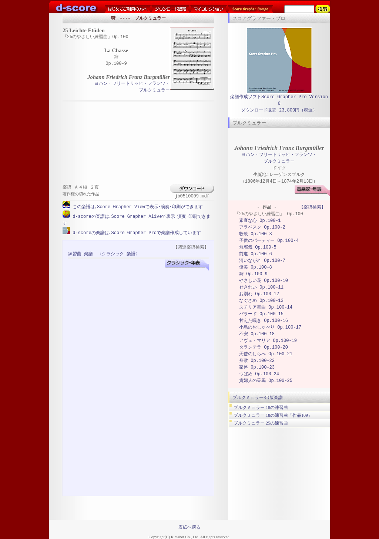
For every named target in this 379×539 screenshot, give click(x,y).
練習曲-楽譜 (80, 253)
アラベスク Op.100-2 (262, 227)
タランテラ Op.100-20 (263, 347)
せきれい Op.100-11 (261, 287)
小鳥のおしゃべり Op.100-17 (270, 327)
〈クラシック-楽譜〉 (118, 253)
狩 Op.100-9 (253, 274)
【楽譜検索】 (312, 207)
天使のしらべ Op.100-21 (265, 354)
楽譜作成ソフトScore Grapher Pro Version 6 (279, 100)
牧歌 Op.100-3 (255, 234)
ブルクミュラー (154, 90)
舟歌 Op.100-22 (257, 360)
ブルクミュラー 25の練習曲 (261, 423)
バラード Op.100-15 (261, 314)
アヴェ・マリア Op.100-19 (268, 340)
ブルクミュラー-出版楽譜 (257, 397)
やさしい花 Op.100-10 (263, 280)
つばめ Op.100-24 (259, 374)
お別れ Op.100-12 (259, 294)
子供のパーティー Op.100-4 (269, 240)
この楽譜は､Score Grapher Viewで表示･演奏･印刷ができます (136, 207)
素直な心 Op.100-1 (260, 220)
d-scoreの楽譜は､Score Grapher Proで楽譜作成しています (135, 232)
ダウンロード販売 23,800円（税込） (279, 110)
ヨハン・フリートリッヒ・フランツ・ (132, 84)
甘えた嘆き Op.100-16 (263, 320)
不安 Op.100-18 (257, 334)
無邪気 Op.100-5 (257, 247)
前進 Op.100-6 (255, 254)
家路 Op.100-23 (257, 367)
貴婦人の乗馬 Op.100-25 (265, 380)
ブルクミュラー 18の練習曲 (261, 407)
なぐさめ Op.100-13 (261, 300)
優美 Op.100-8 (255, 267)
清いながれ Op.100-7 (262, 260)
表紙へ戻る (189, 526)
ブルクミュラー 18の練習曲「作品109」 (273, 415)
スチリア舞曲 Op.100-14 (265, 307)
